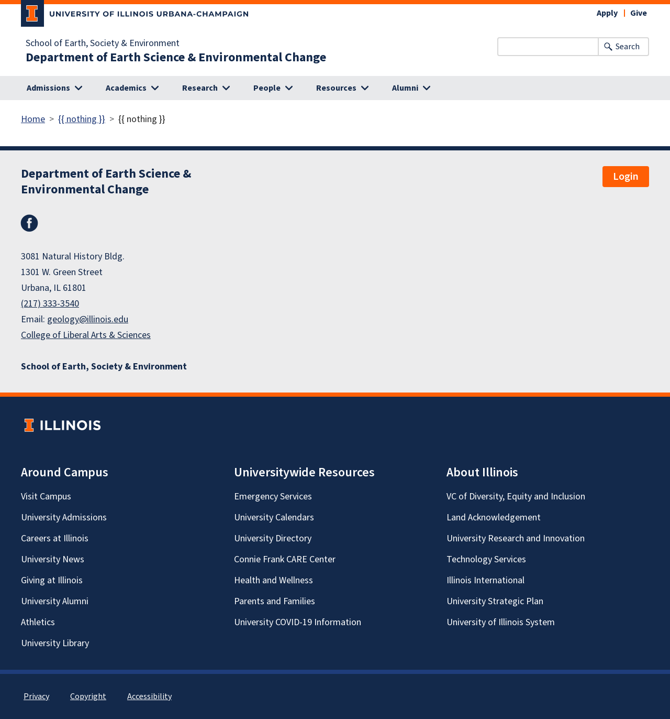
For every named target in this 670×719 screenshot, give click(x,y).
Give (638, 13)
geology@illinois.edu (87, 319)
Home (33, 119)
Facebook (29, 223)
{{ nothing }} (81, 119)
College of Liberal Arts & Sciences (86, 335)
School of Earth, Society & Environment (103, 43)
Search (628, 46)
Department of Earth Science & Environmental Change (176, 58)
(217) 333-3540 (50, 303)
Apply (607, 13)
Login (626, 176)
